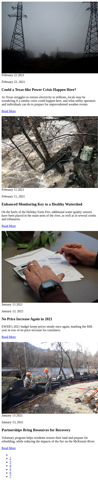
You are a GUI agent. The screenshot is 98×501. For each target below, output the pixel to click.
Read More (9, 111)
